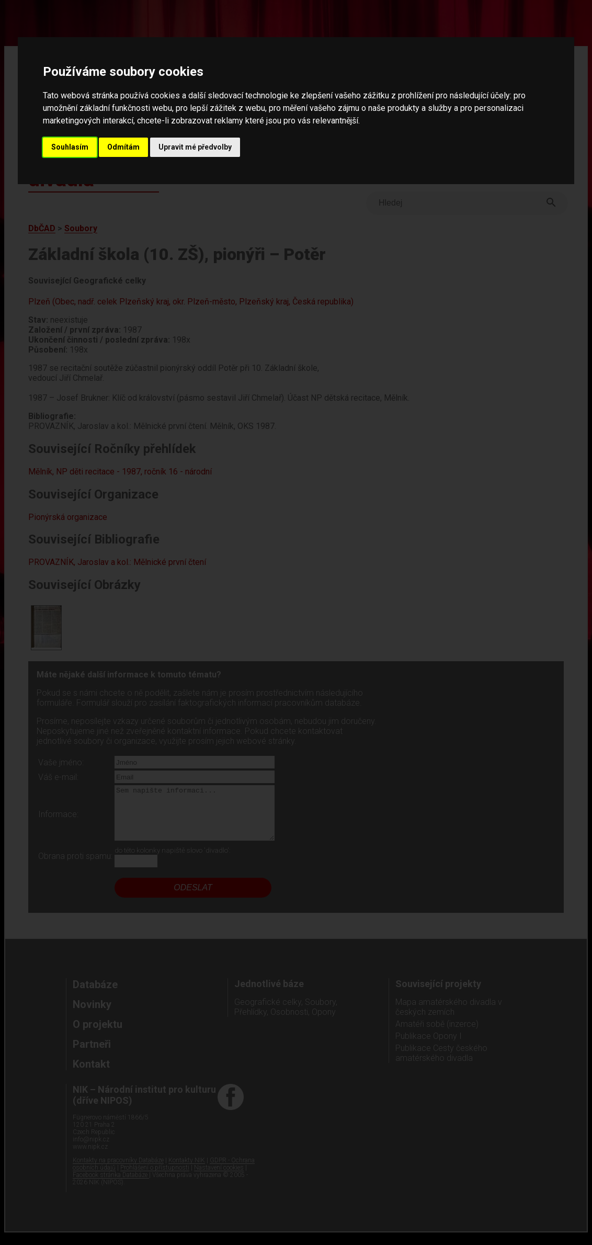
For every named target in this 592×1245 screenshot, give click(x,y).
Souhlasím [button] (69, 147)
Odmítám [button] (123, 147)
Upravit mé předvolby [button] (195, 147)
